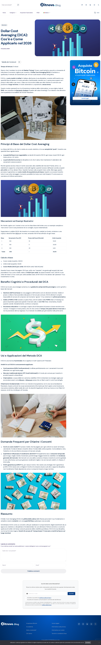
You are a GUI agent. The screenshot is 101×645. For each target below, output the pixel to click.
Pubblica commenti (34, 571)
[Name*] (17, 565)
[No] (99, 642)
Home (4, 12)
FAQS (38, 12)
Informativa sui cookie (58, 630)
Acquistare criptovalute (26, 12)
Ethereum (29, 380)
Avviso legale (55, 623)
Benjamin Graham (22, 90)
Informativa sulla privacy (59, 627)
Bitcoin (21, 380)
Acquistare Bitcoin (31, 623)
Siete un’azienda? (31, 630)
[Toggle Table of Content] (19, 62)
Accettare (88, 642)
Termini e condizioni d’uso (59, 633)
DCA (17, 233)
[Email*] (50, 565)
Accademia (29, 627)
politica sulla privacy (45, 598)
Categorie (12, 12)
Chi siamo (29, 633)
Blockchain (4, 25)
